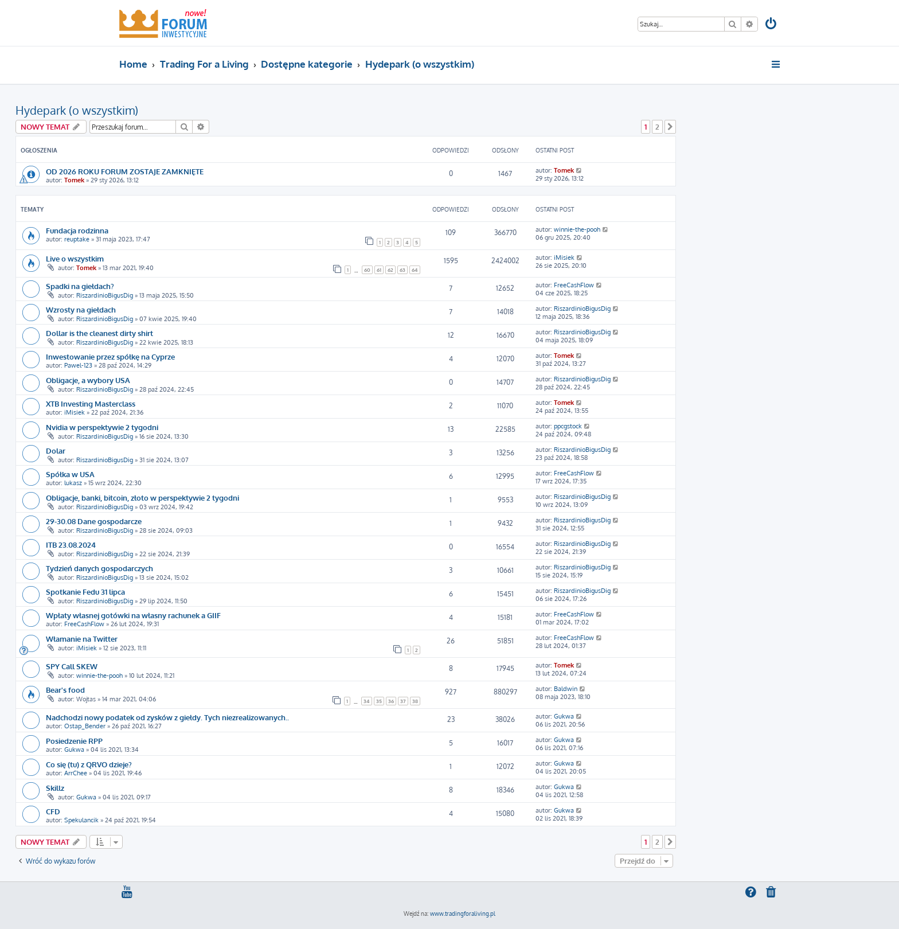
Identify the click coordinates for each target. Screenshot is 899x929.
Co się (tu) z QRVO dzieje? (89, 764)
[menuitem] (772, 25)
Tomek (74, 180)
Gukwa (564, 716)
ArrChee (75, 773)
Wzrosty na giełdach (81, 309)
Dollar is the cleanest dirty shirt (99, 333)
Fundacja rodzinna (77, 230)
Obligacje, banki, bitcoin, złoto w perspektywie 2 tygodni (142, 497)
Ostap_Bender (84, 726)
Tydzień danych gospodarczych (99, 568)
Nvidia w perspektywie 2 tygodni (102, 427)
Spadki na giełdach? (80, 286)
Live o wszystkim (75, 258)
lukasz (73, 483)
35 (379, 701)
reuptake (76, 239)
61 (379, 270)
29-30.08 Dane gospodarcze (94, 521)
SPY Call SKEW (71, 666)
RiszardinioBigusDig (104, 295)
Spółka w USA (70, 474)
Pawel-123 (78, 365)
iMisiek (564, 257)
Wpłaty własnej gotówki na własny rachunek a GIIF (133, 615)
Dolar (55, 450)
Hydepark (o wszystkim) (76, 110)
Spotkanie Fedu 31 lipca (85, 591)
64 (415, 270)
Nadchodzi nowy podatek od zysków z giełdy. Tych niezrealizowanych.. (167, 717)
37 (403, 701)
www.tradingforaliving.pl (462, 913)
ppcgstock (568, 426)
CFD (53, 811)
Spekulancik (81, 820)
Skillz (55, 788)
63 (402, 270)
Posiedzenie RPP (74, 740)
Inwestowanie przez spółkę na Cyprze (110, 356)
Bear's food (65, 689)
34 (366, 701)
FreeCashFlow (574, 285)
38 (415, 701)
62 (390, 270)
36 (391, 701)
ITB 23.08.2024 (71, 544)
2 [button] (657, 126)
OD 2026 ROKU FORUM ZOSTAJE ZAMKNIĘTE (125, 171)
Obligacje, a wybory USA (88, 380)
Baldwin (565, 689)
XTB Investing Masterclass (90, 403)
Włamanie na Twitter (82, 638)
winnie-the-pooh (577, 229)
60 (367, 270)
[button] (670, 127)
